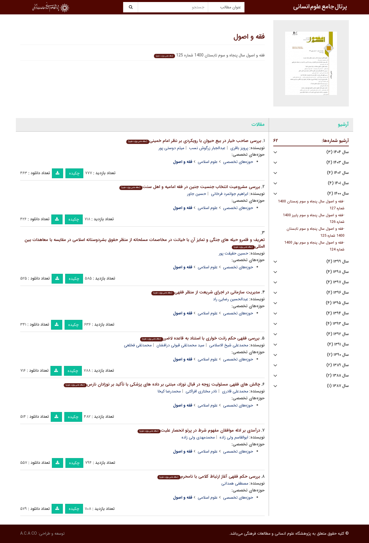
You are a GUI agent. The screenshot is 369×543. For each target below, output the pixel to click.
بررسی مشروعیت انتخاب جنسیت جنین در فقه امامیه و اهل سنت (189, 186)
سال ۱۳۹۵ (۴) (337, 303)
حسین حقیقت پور (233, 253)
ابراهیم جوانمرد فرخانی (229, 194)
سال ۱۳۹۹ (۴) (337, 262)
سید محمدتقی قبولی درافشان (180, 345)
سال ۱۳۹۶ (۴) (337, 293)
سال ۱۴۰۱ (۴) (338, 183)
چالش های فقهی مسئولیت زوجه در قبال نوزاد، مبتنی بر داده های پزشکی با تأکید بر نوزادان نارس (162, 384)
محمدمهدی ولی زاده (198, 437)
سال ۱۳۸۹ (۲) (337, 365)
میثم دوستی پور (171, 148)
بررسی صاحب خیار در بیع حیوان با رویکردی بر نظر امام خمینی (193, 140)
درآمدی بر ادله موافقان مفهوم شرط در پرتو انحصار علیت (199, 430)
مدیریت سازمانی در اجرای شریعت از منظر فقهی (205, 292)
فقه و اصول (249, 36)
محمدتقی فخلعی (138, 345)
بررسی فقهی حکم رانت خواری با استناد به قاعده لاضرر (199, 338)
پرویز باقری (239, 148)
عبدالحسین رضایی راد (230, 299)
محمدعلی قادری (235, 391)
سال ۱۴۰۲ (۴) (338, 173)
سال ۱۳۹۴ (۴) (337, 313)
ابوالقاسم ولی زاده (234, 437)
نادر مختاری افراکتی (201, 391)
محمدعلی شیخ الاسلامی (228, 345)
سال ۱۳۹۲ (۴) (337, 334)
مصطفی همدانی (234, 483)
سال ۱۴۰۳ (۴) (337, 163)
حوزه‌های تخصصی (238, 162)
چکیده (74, 173)
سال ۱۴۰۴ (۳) (337, 152)
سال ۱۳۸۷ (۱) (338, 386)
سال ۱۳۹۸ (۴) (337, 272)
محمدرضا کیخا (169, 391)
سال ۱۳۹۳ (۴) (337, 324)
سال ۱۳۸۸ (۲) (337, 376)
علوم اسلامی (208, 162)
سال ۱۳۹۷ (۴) (337, 282)
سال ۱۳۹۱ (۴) (338, 344)
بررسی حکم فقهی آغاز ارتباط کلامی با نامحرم (208, 476)
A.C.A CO (28, 533)
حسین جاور (196, 194)
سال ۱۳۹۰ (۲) (338, 355)
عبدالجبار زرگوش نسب (207, 148)
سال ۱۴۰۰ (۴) (338, 194)
